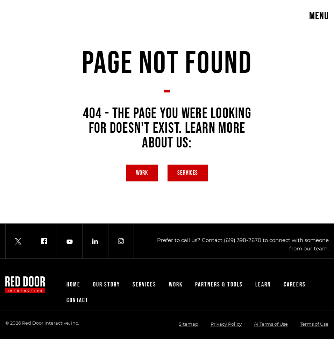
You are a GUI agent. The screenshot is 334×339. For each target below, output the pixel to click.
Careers (295, 284)
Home (73, 284)
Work (142, 173)
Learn (263, 284)
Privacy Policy (226, 324)
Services (187, 173)
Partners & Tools (219, 284)
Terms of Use (314, 324)
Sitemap (188, 324)
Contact (77, 300)
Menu (319, 16)
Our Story (106, 284)
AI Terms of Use (271, 324)
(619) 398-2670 (242, 240)
